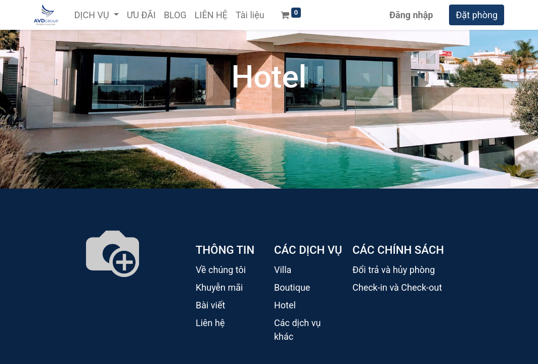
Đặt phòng (477, 15)
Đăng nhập (411, 15)
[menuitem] (141, 15)
